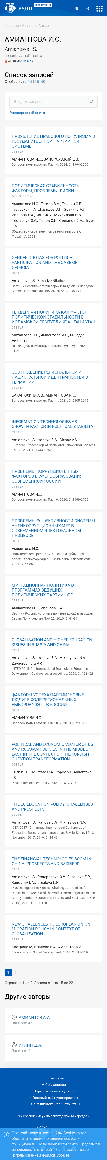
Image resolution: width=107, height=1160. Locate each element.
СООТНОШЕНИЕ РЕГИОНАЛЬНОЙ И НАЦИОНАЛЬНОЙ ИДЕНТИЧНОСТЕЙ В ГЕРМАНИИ (50, 377)
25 (37, 81)
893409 (28, 61)
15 (30, 81)
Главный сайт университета (55, 1098)
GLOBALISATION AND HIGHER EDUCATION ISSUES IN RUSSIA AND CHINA (52, 642)
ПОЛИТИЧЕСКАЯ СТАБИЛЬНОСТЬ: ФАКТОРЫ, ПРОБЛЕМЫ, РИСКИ (46, 188)
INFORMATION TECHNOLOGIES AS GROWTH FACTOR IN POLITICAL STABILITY (52, 424)
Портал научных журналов (55, 1091)
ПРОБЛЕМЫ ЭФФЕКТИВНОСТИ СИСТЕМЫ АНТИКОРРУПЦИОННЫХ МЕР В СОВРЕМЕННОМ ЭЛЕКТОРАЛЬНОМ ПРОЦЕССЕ (53, 528)
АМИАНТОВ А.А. (35, 1017)
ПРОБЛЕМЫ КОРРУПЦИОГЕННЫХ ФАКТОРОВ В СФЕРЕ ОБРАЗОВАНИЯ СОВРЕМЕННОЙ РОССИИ (47, 476)
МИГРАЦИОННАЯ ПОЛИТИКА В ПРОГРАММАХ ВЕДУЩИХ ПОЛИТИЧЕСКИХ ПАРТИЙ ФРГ (43, 590)
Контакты (55, 1078)
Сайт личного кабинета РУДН (55, 1104)
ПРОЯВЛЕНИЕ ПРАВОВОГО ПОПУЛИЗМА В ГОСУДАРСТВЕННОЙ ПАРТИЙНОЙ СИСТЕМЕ (53, 141)
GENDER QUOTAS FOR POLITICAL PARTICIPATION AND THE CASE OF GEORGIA (44, 262)
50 (43, 81)
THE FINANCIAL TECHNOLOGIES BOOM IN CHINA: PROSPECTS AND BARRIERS (51, 861)
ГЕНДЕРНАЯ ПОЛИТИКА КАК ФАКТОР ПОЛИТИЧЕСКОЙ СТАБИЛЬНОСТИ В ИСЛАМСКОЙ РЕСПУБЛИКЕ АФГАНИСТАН (53, 317)
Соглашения (55, 1085)
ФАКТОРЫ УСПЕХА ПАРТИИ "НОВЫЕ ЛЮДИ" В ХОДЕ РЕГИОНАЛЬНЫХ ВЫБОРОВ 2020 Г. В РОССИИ (48, 700)
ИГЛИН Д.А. (30, 1045)
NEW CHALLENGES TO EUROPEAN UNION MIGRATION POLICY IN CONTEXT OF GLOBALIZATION (51, 929)
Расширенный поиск (27, 113)
